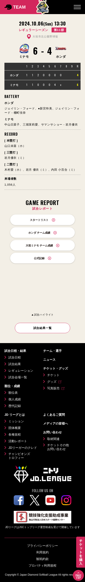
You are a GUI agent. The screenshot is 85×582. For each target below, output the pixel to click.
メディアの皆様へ (55, 423)
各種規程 (14, 434)
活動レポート (17, 441)
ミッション (16, 421)
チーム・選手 (52, 351)
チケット (53, 375)
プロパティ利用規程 (42, 565)
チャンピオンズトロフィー (19, 456)
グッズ (51, 381)
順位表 (13, 392)
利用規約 (42, 552)
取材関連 (53, 439)
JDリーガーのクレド (22, 447)
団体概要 (14, 428)
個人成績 (14, 399)
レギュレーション (20, 370)
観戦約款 (42, 559)
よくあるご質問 (54, 414)
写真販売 (53, 388)
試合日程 (14, 357)
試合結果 (14, 364)
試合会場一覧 (17, 377)
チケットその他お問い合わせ (58, 447)
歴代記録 (14, 406)
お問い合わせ (52, 432)
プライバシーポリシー (42, 545)
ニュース (49, 359)
